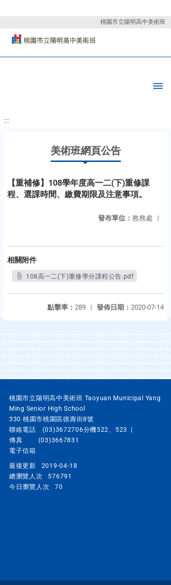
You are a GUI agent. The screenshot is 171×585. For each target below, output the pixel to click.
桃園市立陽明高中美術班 (133, 21)
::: (6, 120)
